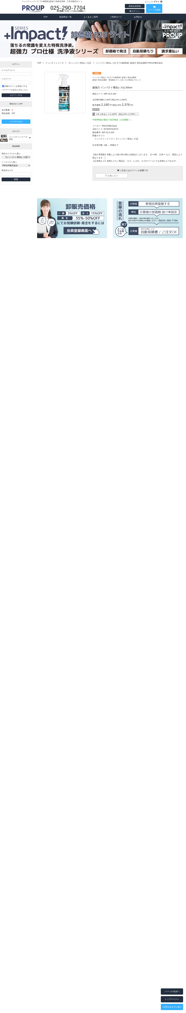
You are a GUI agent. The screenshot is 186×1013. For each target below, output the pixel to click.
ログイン (135, 11)
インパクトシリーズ (54, 63)
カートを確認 (154, 9)
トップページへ (172, 999)
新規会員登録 (135, 6)
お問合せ (138, 17)
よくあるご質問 (91, 17)
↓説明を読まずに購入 (172, 1007)
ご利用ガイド (116, 17)
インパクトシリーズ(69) (18, 138)
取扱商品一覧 (65, 17)
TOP (45, 17)
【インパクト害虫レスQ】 (80, 63)
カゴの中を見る (16, 122)
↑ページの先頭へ (172, 991)
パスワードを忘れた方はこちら (15, 90)
